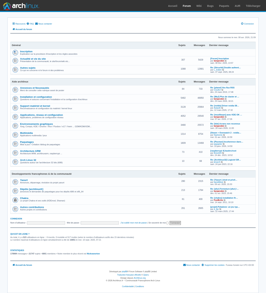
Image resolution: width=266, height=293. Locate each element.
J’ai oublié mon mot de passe (134, 223)
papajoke (218, 144)
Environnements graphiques (36, 124)
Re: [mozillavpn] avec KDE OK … (226, 115)
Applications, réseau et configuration (41, 115)
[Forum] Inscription (219, 58)
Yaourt (24, 180)
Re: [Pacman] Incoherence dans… (226, 142)
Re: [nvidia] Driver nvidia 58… (224, 106)
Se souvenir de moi (158, 223)
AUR (237, 6)
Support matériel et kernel (35, 106)
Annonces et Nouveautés (34, 88)
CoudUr (217, 90)
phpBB (124, 272)
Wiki (199, 6)
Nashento (218, 135)
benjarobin (219, 61)
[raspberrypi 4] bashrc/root (223, 151)
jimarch (217, 162)
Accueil (172, 6)
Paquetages (27, 142)
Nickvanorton (93, 254)
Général (16, 45)
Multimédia (26, 133)
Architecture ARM (30, 151)
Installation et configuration (36, 97)
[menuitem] (30, 24)
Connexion (16, 219)
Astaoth (217, 108)
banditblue (218, 182)
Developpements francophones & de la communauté (42, 173)
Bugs (210, 6)
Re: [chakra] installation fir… (224, 198)
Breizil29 (218, 153)
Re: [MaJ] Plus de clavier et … (224, 97)
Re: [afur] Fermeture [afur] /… (224, 189)
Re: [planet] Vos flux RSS (222, 88)
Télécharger (253, 6)
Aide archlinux (20, 81)
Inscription (26, 51)
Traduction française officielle (129, 275)
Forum (187, 6)
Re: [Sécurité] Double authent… (225, 67)
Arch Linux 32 (28, 160)
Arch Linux (20, 5)
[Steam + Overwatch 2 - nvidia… (225, 133)
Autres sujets (28, 67)
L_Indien (218, 70)
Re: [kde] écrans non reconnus (225, 124)
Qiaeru (146, 275)
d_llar (216, 209)
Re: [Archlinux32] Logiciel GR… (225, 160)
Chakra (24, 198)
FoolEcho (218, 200)
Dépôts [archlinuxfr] (31, 189)
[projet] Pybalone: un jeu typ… (225, 207)
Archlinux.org (140, 278)
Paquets (224, 6)
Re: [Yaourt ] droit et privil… (223, 180)
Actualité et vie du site (33, 58)
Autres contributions (32, 207)
